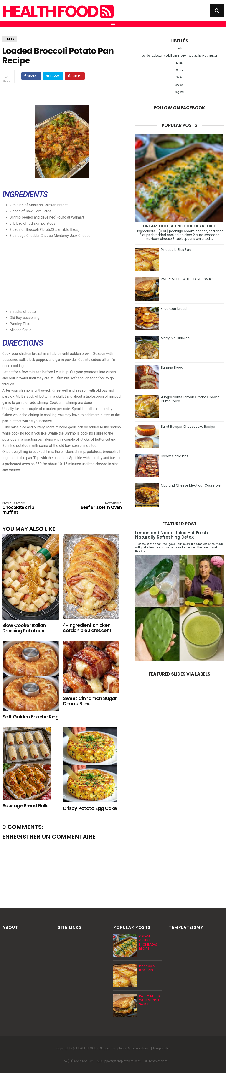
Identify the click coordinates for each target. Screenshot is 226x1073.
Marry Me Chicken (175, 338)
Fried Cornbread (174, 308)
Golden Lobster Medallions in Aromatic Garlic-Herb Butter (179, 55)
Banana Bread (172, 367)
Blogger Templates (112, 1048)
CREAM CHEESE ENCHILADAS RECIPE (179, 226)
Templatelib (161, 1048)
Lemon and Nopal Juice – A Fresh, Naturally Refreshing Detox (172, 535)
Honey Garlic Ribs (174, 456)
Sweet (179, 84)
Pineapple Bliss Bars (176, 249)
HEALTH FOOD (57, 11)
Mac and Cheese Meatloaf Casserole (191, 485)
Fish (179, 48)
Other (179, 70)
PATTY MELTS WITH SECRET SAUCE (187, 279)
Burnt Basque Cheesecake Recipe (188, 426)
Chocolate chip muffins (26, 508)
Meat (179, 63)
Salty (10, 39)
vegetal (179, 92)
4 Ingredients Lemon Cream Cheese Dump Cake (190, 399)
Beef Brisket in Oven (98, 505)
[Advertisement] (71, 270)
